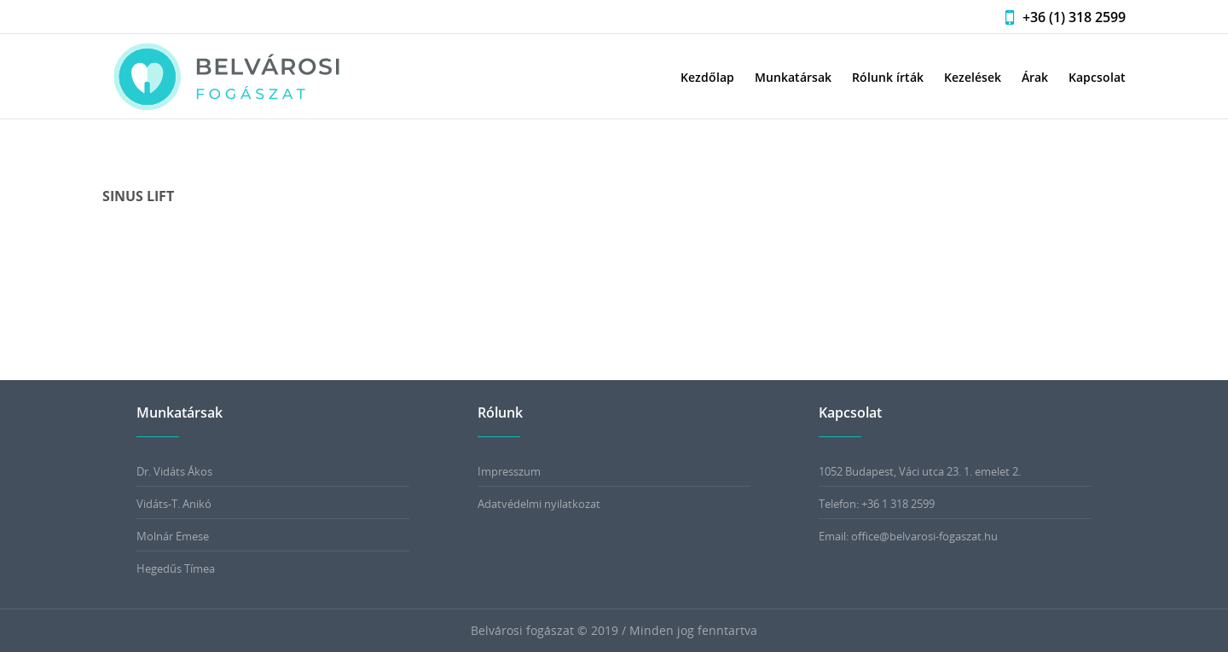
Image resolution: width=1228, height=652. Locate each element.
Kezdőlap (707, 77)
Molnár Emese (172, 536)
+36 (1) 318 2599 (1061, 17)
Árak (1035, 77)
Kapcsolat (1097, 77)
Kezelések (972, 77)
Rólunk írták (888, 77)
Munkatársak (793, 77)
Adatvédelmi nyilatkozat (539, 503)
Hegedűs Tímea (175, 568)
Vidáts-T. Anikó (173, 503)
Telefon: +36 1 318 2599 (877, 503)
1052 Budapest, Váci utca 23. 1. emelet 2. (920, 471)
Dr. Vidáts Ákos (174, 471)
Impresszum (509, 471)
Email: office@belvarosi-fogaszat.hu (908, 536)
